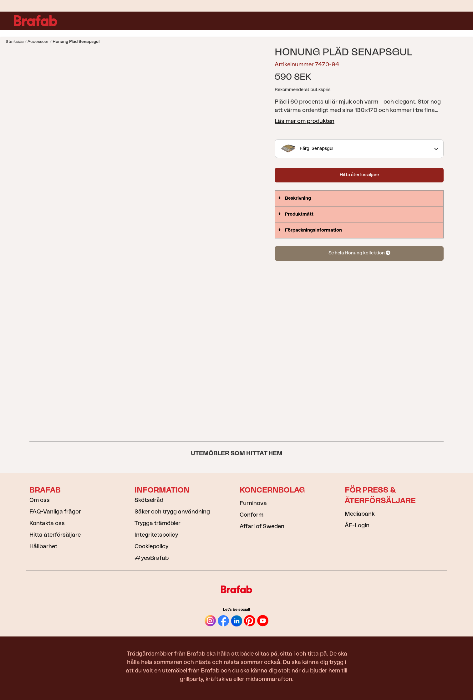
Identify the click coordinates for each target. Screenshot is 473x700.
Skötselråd (149, 500)
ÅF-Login (357, 525)
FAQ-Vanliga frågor (55, 511)
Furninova (253, 503)
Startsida (15, 41)
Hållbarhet (43, 546)
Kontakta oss (47, 523)
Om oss (39, 500)
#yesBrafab (152, 558)
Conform (251, 515)
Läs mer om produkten (304, 121)
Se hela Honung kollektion (359, 253)
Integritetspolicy (156, 535)
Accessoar (38, 41)
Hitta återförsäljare (359, 175)
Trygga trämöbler (158, 523)
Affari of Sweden (262, 526)
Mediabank (359, 514)
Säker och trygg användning (172, 511)
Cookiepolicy (151, 546)
